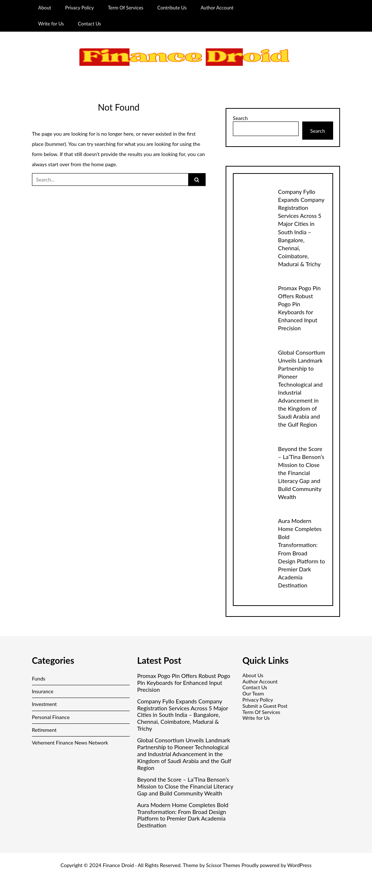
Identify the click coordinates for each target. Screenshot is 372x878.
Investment (44, 704)
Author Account (217, 8)
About (44, 8)
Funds (38, 678)
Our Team (253, 693)
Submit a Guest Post (264, 706)
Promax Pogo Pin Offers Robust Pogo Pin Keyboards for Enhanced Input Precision (183, 683)
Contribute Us (172, 8)
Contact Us (89, 24)
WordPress (299, 865)
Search (240, 118)
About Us (252, 675)
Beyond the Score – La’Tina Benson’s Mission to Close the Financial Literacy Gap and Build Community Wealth (301, 472)
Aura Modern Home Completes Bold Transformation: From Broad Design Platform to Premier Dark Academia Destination (301, 552)
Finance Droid (118, 865)
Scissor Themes (223, 865)
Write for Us (51, 24)
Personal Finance (51, 717)
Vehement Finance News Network (70, 742)
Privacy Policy (79, 8)
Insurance (42, 691)
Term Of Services (125, 8)
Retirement (44, 730)
